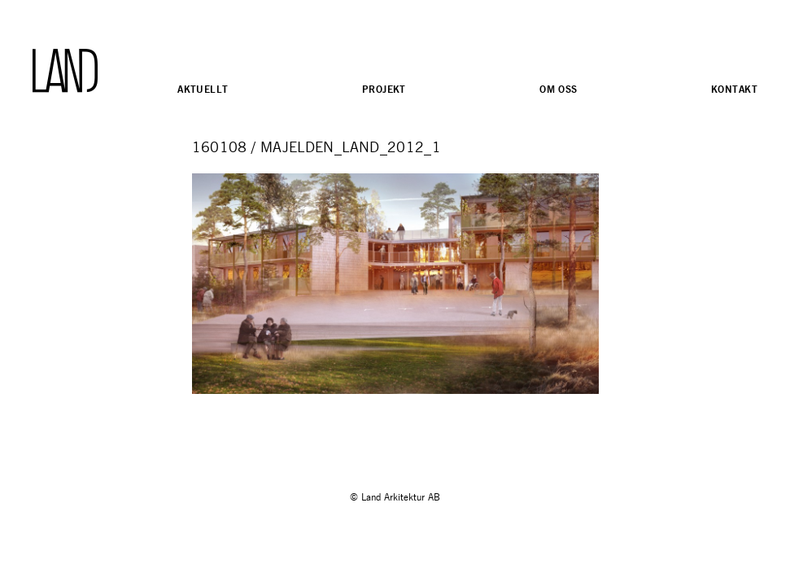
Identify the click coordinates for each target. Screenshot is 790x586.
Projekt (384, 89)
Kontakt (734, 89)
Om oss (558, 89)
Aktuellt (202, 89)
